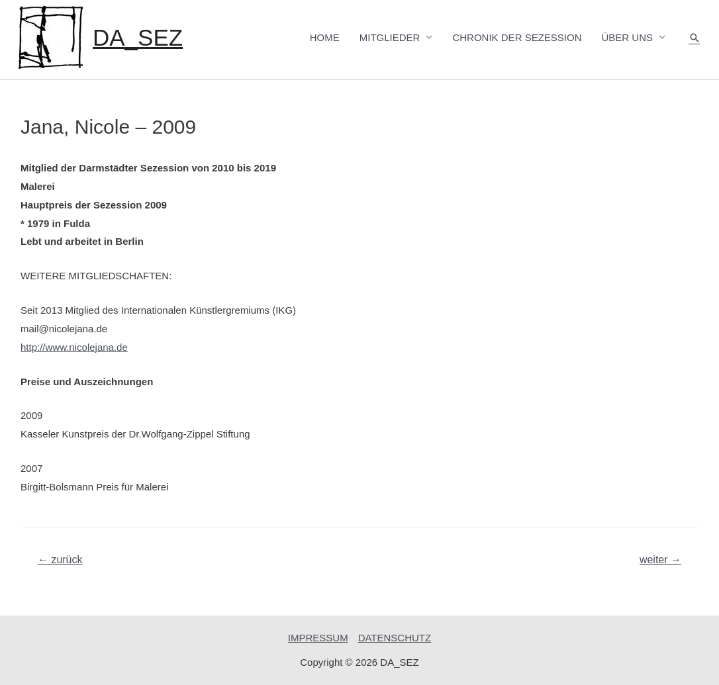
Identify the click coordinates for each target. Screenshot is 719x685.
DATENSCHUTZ (395, 637)
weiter (660, 559)
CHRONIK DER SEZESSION (516, 37)
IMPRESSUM (318, 637)
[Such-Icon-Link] (694, 38)
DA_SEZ (138, 37)
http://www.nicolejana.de (74, 347)
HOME (325, 37)
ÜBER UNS (627, 37)
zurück (60, 559)
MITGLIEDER (390, 37)
